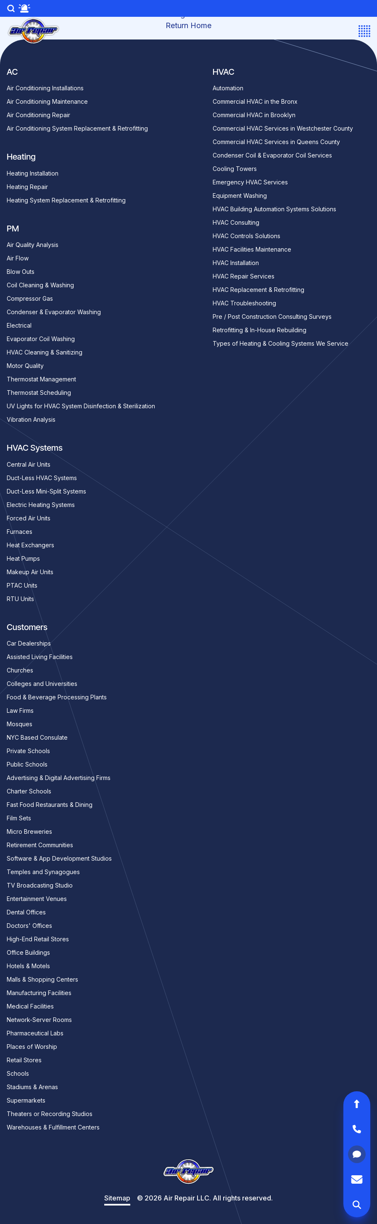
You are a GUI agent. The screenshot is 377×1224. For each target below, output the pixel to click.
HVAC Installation (236, 262)
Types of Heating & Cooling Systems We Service (280, 343)
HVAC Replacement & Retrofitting (258, 289)
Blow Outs (20, 271)
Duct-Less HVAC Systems (42, 477)
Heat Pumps (23, 558)
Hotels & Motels (28, 965)
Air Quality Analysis (32, 244)
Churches (20, 670)
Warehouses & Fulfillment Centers (53, 1127)
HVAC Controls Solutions (246, 235)
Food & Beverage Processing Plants (57, 697)
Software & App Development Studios (59, 858)
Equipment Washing (240, 195)
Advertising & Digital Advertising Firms (59, 777)
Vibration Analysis (31, 419)
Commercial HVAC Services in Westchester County (283, 128)
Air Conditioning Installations (45, 88)
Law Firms (20, 710)
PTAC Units (22, 585)
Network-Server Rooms (39, 1019)
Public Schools (27, 764)
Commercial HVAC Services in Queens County (276, 141)
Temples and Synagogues (43, 871)
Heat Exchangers (30, 545)
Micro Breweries (29, 831)
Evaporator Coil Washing (41, 338)
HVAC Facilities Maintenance (252, 249)
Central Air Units (28, 464)
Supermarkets (26, 1100)
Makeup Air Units (30, 571)
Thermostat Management (41, 379)
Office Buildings (28, 952)
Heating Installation (32, 173)
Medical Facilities (30, 1006)
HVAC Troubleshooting (244, 303)
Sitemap (117, 1198)
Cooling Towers (235, 168)
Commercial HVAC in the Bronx (255, 101)
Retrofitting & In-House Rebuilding (259, 330)
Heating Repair (27, 186)
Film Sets (19, 818)
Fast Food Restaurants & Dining (49, 804)
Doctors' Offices (29, 925)
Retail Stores (24, 1060)
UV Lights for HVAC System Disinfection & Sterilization (81, 406)
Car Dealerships (29, 643)
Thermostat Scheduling (39, 392)
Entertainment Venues (37, 898)
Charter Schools (29, 791)
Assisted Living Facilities (40, 656)
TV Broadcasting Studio (40, 885)
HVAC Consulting (236, 222)
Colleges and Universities (42, 683)
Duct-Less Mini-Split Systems (46, 491)
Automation (228, 88)
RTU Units (20, 598)
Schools (18, 1073)
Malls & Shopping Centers (42, 979)
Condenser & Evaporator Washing (54, 311)
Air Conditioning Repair (38, 114)
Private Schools (28, 750)
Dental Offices (26, 912)
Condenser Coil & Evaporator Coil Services (272, 155)
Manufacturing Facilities (39, 992)
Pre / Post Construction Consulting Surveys (272, 316)
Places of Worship (32, 1046)
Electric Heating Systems (41, 504)
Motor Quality (25, 365)
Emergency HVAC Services (250, 182)
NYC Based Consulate (37, 737)
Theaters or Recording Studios (49, 1113)
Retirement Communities (40, 844)
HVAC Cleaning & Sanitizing (44, 352)
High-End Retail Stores (38, 939)
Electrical (19, 325)
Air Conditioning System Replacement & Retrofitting (77, 128)
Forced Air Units (28, 518)
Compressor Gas (30, 298)
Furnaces (19, 531)
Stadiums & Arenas (32, 1086)
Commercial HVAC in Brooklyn (254, 114)
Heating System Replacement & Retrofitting (66, 200)
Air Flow (18, 258)
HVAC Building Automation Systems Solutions (274, 209)
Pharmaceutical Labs (35, 1033)
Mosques (19, 724)
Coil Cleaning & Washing (40, 285)
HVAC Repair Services (243, 276)
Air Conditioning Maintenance (47, 101)
